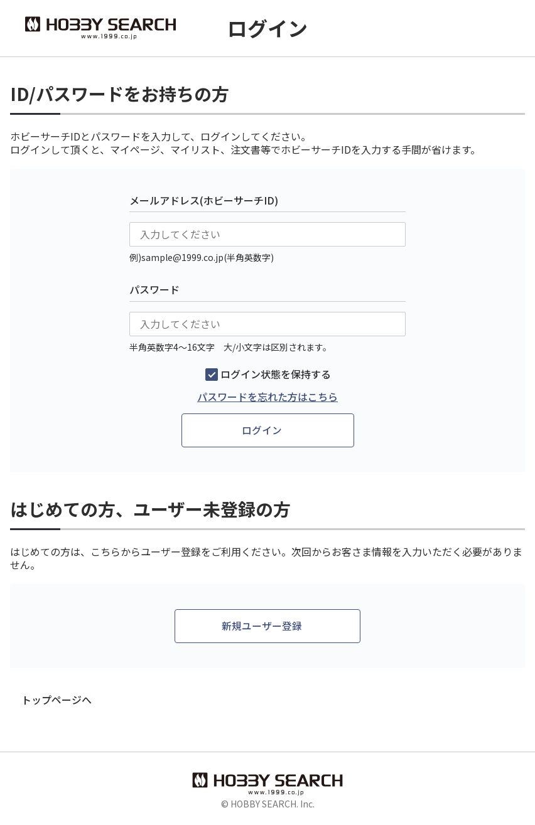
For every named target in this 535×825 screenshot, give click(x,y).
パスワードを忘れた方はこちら (267, 396)
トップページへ (56, 700)
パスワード (154, 289)
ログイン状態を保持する (275, 374)
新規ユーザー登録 (262, 626)
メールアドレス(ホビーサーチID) (203, 200)
